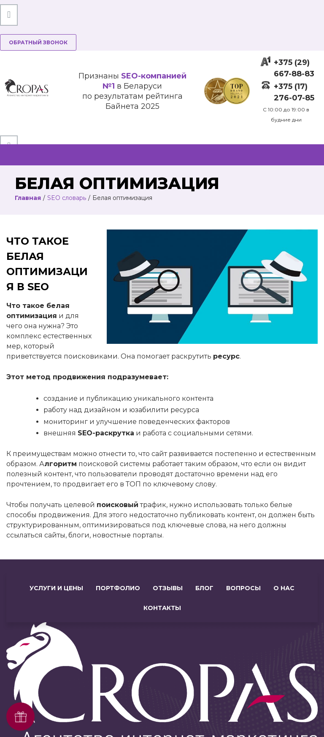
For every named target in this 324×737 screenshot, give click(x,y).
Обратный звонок (38, 42)
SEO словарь (66, 198)
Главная (28, 198)
